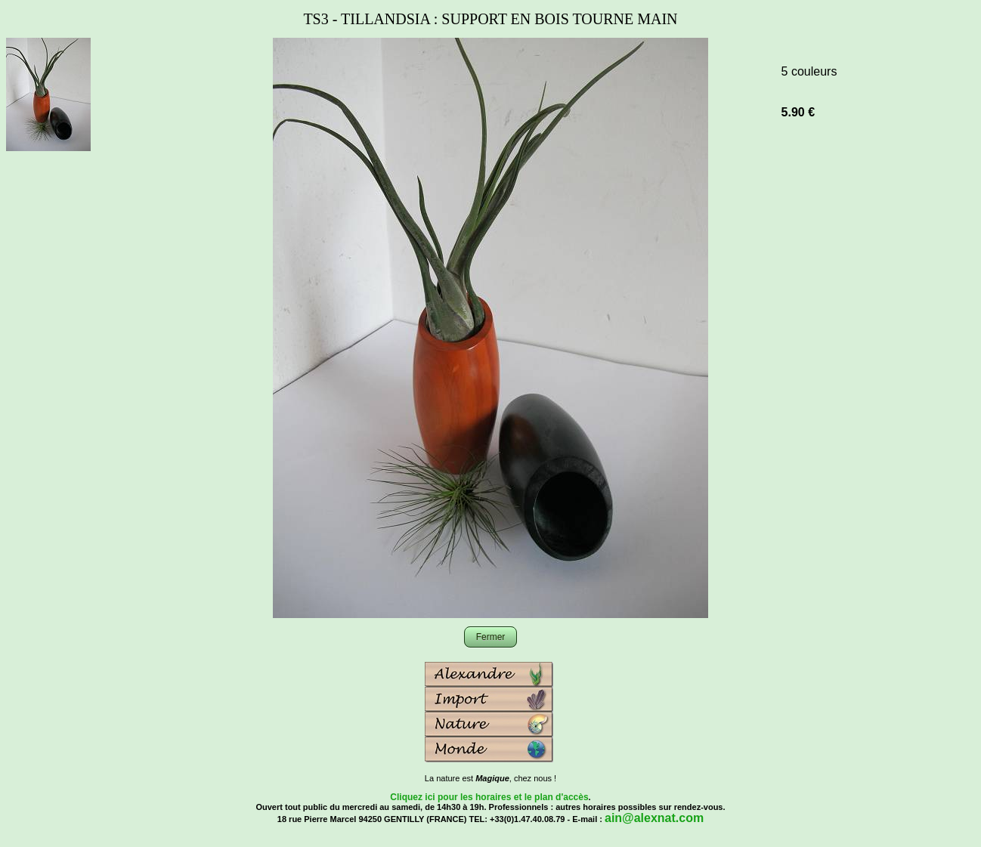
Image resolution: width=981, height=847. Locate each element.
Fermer (491, 637)
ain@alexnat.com (654, 817)
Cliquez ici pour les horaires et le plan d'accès (489, 797)
